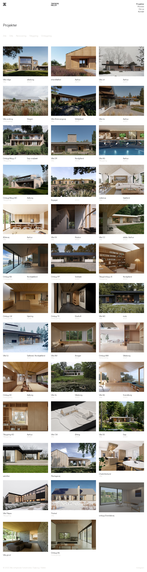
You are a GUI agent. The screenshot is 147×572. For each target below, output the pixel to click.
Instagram (140, 568)
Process (141, 6)
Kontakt (141, 12)
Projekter (140, 4)
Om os (141, 9)
